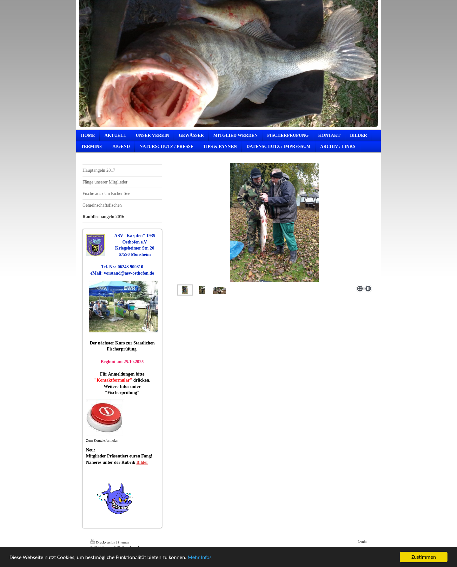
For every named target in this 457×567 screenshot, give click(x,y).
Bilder (142, 462)
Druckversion (102, 542)
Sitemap (123, 542)
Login (362, 541)
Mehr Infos (199, 557)
